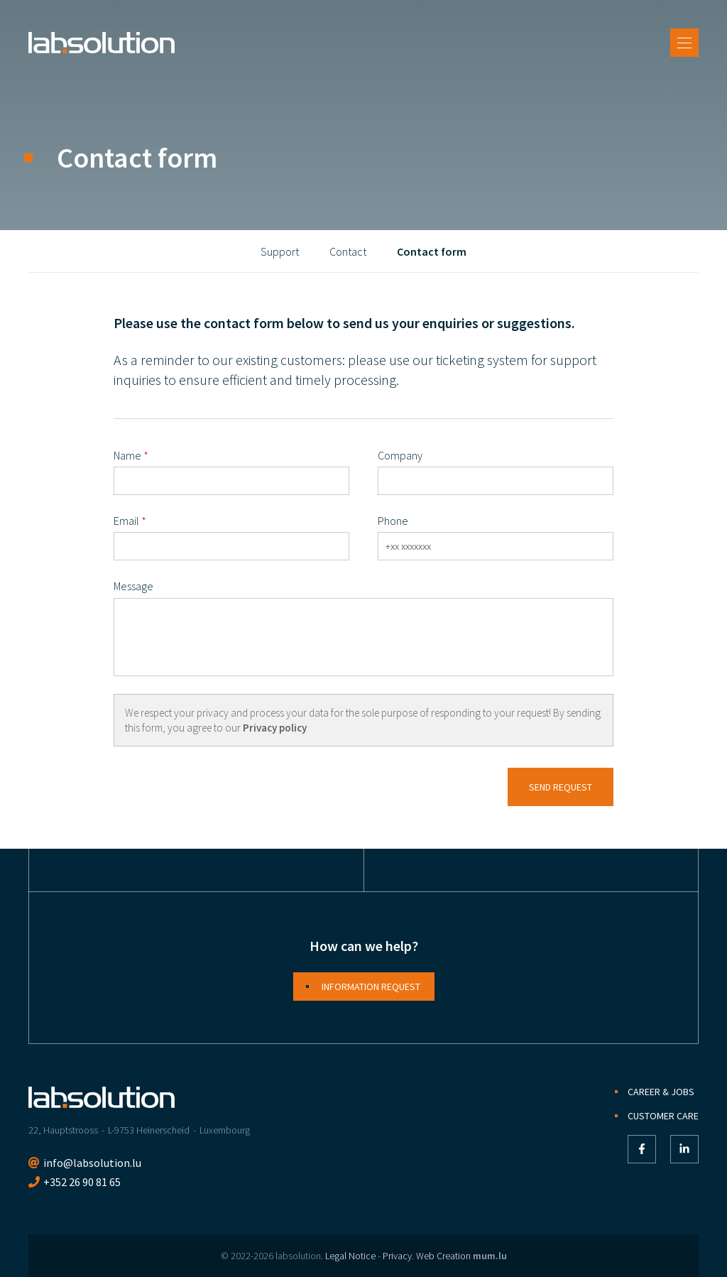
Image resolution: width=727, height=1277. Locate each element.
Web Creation (443, 1255)
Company (400, 455)
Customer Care (663, 1116)
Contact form (431, 251)
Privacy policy (275, 727)
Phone (393, 520)
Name (127, 455)
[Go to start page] (101, 42)
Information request (371, 986)
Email (126, 520)
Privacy (397, 1255)
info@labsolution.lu (92, 1163)
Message (133, 586)
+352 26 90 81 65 (82, 1182)
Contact (347, 251)
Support (280, 251)
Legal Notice (350, 1255)
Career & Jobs (661, 1092)
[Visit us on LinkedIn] (684, 1149)
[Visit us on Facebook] (642, 1149)
